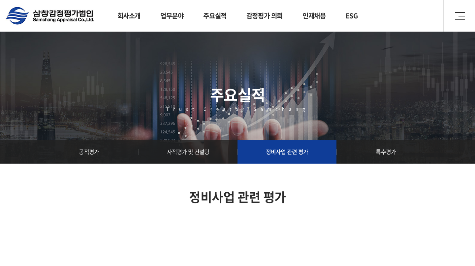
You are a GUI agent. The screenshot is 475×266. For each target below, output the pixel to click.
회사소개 (129, 15)
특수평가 (386, 151)
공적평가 (89, 151)
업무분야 (171, 15)
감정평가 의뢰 (264, 15)
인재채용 (314, 15)
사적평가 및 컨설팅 (188, 151)
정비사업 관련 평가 (287, 151)
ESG (352, 15)
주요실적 (214, 15)
